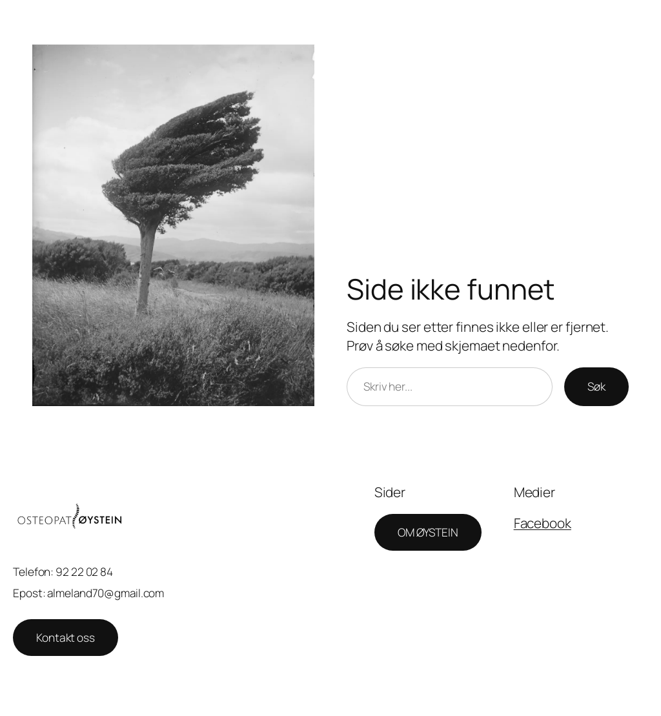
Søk (596, 386)
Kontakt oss (65, 637)
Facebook (542, 523)
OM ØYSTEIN (428, 532)
